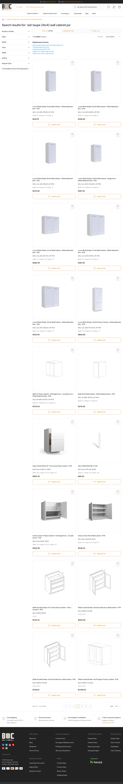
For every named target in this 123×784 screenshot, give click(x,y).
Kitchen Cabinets (32, 13)
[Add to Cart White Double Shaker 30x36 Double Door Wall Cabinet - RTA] (54, 695)
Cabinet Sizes (92, 742)
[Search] (75, 7)
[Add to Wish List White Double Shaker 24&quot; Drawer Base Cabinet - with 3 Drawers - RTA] (72, 563)
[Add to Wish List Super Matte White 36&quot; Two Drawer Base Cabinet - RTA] (72, 422)
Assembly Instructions (37, 763)
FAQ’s (94, 13)
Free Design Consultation (77, 718)
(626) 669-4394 (51, 2)
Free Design (65, 13)
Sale (19, 7)
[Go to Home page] (7, 7)
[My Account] (113, 7)
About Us (32, 738)
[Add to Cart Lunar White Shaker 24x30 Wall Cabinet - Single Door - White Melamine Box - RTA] (99, 196)
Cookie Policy (61, 763)
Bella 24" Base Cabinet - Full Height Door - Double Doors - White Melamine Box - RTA (53, 395)
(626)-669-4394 (13, 764)
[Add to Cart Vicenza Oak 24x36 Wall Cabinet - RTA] (99, 553)
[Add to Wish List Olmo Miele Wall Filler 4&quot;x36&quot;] (118, 422)
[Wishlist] (108, 7)
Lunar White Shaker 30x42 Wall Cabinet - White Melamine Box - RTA (53, 323)
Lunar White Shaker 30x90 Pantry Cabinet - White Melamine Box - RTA (99, 323)
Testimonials (78, 13)
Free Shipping (12, 718)
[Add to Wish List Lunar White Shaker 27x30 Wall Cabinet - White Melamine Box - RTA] (72, 206)
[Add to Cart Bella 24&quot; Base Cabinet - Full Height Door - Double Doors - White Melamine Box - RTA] (54, 411)
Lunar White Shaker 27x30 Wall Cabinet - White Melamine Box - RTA (53, 251)
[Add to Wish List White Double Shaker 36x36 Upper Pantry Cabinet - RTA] (118, 635)
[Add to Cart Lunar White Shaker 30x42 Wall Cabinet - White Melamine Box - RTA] (54, 340)
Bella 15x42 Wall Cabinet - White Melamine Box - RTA (96, 394)
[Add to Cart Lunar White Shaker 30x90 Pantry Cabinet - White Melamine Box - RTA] (99, 340)
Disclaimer (33, 747)
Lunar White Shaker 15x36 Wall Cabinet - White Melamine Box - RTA (53, 108)
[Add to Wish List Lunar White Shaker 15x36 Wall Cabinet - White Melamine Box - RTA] (72, 62)
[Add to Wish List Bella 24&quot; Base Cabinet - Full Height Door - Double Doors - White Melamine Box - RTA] (72, 350)
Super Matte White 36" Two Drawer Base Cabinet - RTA (52, 466)
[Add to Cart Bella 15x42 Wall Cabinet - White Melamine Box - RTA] (99, 411)
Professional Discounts (63, 747)
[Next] (90, 706)
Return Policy (61, 771)
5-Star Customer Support (111, 718)
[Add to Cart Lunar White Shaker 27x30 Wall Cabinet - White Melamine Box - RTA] (54, 268)
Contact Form (60, 738)
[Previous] (66, 706)
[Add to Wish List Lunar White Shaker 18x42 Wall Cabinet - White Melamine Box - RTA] (72, 134)
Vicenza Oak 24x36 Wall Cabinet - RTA (91, 536)
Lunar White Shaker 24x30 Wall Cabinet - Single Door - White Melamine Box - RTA (97, 180)
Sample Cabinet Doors (50, 13)
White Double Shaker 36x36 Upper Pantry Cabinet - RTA (98, 679)
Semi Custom (115, 742)
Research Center (35, 771)
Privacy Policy (61, 767)
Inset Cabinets (116, 751)
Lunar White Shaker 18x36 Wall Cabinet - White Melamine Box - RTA (98, 108)
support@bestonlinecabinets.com (74, 2)
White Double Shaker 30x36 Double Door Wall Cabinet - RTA (54, 679)
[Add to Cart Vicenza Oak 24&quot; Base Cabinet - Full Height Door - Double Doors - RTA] (54, 553)
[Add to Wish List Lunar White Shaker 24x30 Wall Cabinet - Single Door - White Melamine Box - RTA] (118, 134)
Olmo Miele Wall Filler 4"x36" (88, 466)
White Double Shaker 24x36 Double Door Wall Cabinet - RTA (99, 607)
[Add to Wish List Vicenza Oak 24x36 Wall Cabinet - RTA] (118, 491)
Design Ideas (92, 738)
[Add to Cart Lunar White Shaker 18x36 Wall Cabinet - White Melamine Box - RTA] (99, 124)
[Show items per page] (117, 706)
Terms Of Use (34, 751)
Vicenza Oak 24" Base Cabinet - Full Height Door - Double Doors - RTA (53, 537)
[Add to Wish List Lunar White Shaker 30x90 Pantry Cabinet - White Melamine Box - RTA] (118, 278)
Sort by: (109, 37)
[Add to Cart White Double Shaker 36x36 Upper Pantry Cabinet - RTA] (99, 695)
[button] (15, 31)
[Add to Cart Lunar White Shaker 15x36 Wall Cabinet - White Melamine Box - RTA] (54, 124)
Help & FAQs (33, 767)
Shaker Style (115, 738)
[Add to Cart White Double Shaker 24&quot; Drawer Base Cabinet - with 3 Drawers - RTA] (54, 625)
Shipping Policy (62, 775)
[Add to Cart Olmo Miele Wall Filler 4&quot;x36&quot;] (99, 481)
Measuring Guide (94, 747)
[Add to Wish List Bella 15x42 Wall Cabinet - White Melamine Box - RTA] (118, 350)
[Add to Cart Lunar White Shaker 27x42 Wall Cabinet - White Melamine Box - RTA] (99, 268)
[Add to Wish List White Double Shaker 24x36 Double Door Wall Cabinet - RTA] (118, 563)
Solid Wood (114, 747)
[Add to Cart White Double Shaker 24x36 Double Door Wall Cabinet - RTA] (99, 625)
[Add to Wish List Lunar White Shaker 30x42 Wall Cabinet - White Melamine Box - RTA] (72, 278)
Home (3, 19)
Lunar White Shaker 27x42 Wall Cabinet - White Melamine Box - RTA (98, 251)
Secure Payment (45, 718)
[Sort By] (113, 37)
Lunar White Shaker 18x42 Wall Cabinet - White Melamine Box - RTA (53, 180)
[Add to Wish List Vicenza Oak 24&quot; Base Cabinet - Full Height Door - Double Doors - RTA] (72, 491)
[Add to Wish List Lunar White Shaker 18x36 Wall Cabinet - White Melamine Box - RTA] (118, 62)
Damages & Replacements (65, 742)
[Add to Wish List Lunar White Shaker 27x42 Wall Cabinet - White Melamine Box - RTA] (118, 206)
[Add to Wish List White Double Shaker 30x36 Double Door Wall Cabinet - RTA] (72, 635)
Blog (86, 13)
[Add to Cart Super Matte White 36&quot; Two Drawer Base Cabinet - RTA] (54, 481)
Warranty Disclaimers (63, 751)
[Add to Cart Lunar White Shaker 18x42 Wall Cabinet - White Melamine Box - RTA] (54, 196)
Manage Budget (93, 751)
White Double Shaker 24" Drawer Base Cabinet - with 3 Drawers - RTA (52, 608)
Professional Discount (35, 7)
